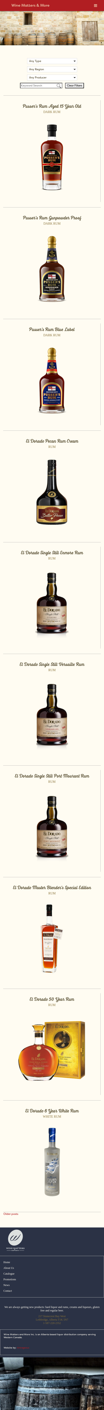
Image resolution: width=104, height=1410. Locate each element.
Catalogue (9, 1273)
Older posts (10, 1214)
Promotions (9, 1279)
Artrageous (23, 1347)
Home (6, 1262)
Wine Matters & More (30, 5)
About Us (8, 1268)
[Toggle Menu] (95, 5)
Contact (7, 1290)
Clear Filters (74, 85)
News (6, 1285)
